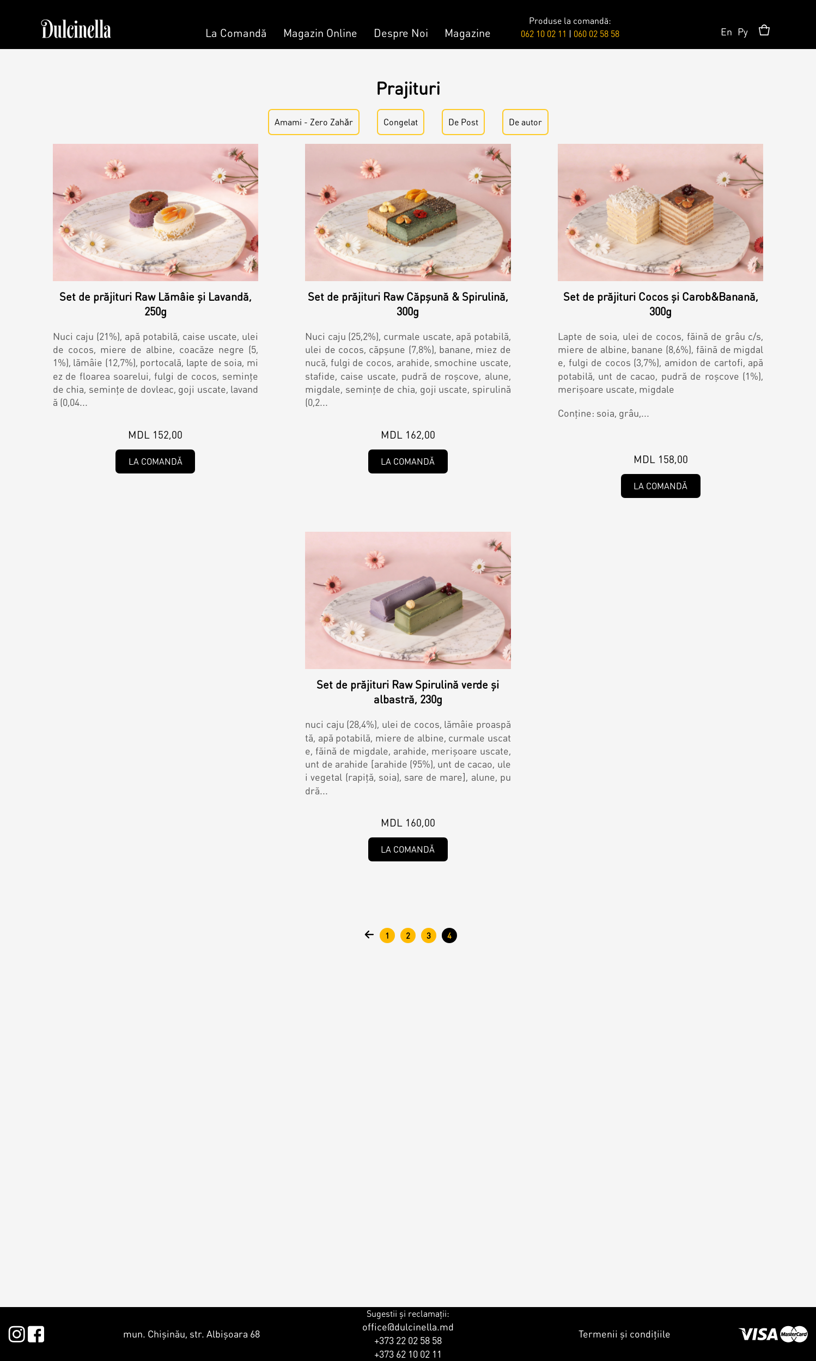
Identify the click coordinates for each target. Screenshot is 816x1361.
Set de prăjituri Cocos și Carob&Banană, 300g (660, 303)
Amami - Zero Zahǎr (314, 121)
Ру (743, 31)
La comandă (155, 461)
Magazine (467, 32)
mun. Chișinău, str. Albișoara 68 (191, 1333)
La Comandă (236, 32)
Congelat (400, 121)
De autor (525, 121)
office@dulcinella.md (408, 1326)
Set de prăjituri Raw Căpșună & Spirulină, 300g (408, 303)
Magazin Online (320, 32)
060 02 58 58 (596, 33)
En (726, 31)
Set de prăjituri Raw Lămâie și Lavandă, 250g (155, 303)
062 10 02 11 (544, 33)
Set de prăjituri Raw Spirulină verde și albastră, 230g (407, 691)
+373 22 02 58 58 (408, 1340)
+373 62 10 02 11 (408, 1353)
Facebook (35, 1332)
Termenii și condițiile (624, 1333)
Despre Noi (401, 32)
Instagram (16, 1332)
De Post (463, 121)
